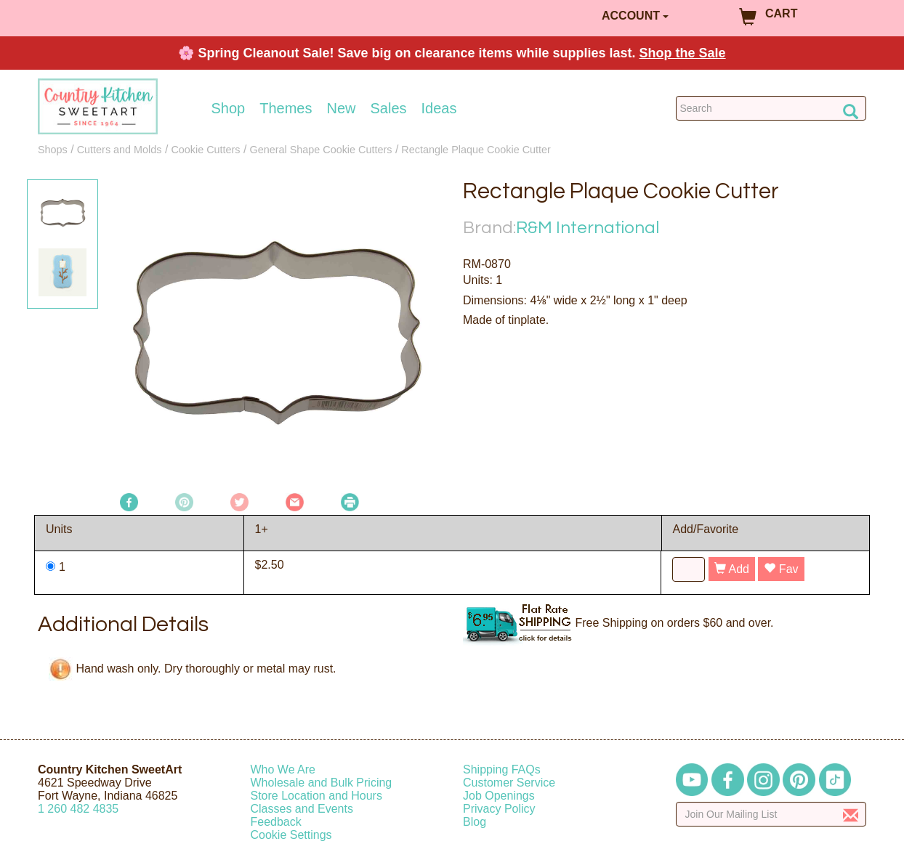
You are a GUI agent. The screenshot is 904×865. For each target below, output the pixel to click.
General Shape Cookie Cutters (320, 149)
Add (731, 569)
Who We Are (283, 769)
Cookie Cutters (205, 149)
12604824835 (78, 809)
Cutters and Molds (119, 149)
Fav (781, 569)
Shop (228, 108)
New (340, 108)
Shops (53, 149)
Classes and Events (302, 809)
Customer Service (509, 782)
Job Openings (499, 795)
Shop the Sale (682, 53)
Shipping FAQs (502, 769)
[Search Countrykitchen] (771, 108)
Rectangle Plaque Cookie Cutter (476, 149)
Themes (285, 108)
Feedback (276, 822)
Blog (474, 822)
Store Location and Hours (316, 795)
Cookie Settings (291, 835)
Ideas (439, 108)
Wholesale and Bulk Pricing (321, 782)
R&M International (587, 228)
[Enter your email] (771, 814)
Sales (389, 108)
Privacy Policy (499, 809)
